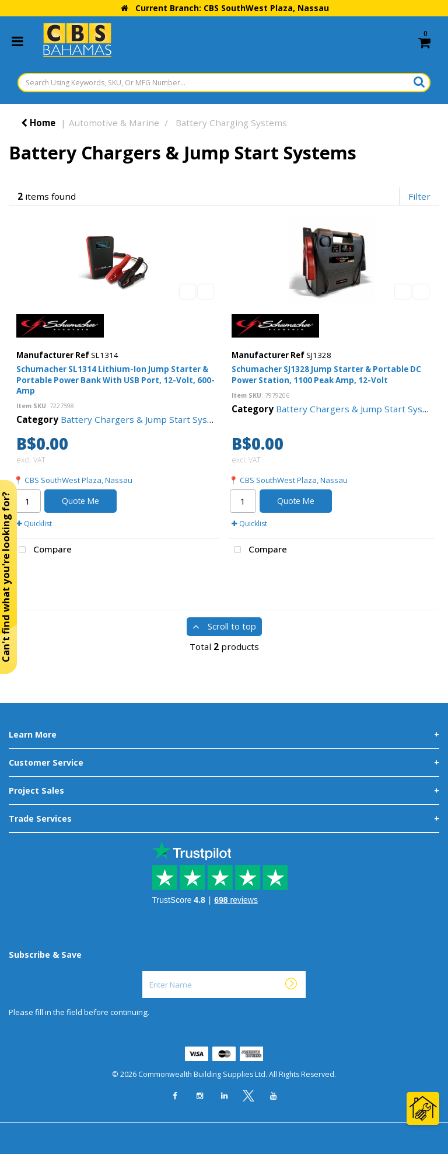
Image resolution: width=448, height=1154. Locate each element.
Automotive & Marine (114, 122)
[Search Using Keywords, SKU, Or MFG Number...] (224, 82)
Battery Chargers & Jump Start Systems (145, 419)
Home (38, 122)
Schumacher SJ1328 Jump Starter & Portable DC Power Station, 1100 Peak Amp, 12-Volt (326, 374)
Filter (419, 196)
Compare (42, 550)
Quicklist (34, 524)
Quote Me (80, 500)
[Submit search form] (419, 81)
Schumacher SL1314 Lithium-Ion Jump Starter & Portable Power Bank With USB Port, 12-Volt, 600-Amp (115, 379)
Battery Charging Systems (231, 122)
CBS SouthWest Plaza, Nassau (78, 480)
